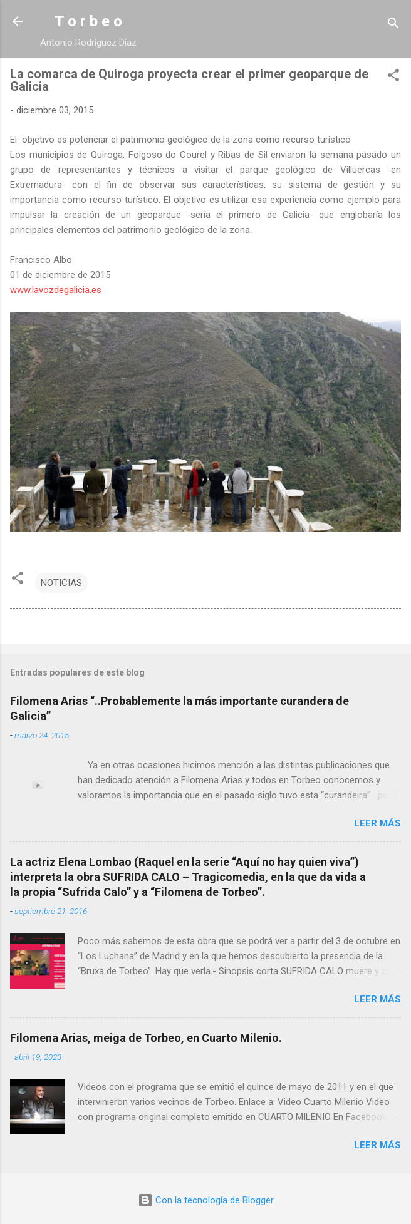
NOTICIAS (61, 583)
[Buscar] (393, 25)
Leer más (377, 823)
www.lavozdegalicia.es (55, 290)
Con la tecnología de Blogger (206, 1200)
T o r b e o (88, 21)
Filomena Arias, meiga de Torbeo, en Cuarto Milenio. (146, 1037)
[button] (393, 77)
